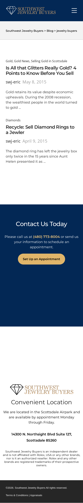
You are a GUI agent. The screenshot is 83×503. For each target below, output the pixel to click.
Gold (9, 61)
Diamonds (13, 120)
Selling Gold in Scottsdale (49, 61)
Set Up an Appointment (41, 259)
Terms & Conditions (17, 495)
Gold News (22, 61)
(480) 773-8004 (46, 237)
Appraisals (36, 495)
